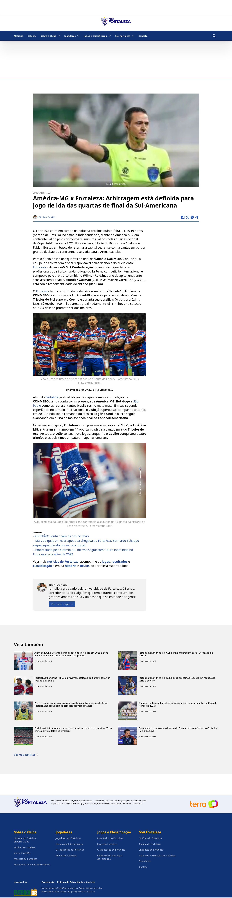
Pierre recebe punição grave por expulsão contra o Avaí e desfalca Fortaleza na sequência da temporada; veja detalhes (71, 704)
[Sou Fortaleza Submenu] (133, 36)
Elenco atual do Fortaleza (69, 843)
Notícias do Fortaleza (150, 838)
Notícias (18, 35)
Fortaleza (39, 267)
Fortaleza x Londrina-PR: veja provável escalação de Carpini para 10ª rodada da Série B (72, 679)
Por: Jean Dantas (44, 217)
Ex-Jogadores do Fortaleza (70, 849)
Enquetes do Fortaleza (151, 849)
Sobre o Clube (48, 35)
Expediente (145, 861)
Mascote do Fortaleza (25, 858)
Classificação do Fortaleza (111, 849)
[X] (187, 217)
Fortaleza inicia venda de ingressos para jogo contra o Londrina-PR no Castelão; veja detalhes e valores (73, 729)
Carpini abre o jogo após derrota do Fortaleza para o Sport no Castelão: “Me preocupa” (178, 729)
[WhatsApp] (192, 217)
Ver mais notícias (26, 754)
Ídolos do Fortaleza (66, 855)
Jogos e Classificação (95, 35)
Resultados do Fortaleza (110, 838)
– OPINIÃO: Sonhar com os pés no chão (61, 536)
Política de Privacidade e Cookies (76, 882)
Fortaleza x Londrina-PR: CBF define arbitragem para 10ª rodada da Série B (176, 654)
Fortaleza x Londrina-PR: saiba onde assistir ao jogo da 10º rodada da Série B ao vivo (177, 679)
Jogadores (70, 35)
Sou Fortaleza (122, 35)
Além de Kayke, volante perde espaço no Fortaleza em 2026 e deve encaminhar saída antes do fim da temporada (71, 654)
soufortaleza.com (65, 800)
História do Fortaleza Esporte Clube (25, 840)
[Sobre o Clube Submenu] (59, 36)
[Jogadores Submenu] (78, 36)
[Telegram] (196, 217)
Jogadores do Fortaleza (68, 838)
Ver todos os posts (62, 603)
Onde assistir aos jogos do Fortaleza (110, 857)
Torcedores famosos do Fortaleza (32, 864)
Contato (143, 35)
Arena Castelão (22, 853)
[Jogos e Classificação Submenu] (109, 36)
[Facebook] (182, 217)
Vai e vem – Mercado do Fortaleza (157, 855)
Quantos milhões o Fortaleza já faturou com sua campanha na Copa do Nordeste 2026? (178, 704)
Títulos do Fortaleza (24, 847)
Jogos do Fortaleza (107, 843)
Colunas (31, 35)
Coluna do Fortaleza (150, 843)
